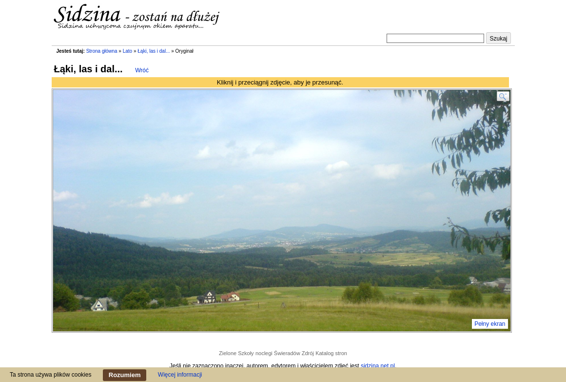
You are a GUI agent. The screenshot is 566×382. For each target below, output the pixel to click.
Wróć (142, 70)
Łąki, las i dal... (153, 51)
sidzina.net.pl (378, 365)
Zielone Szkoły (236, 353)
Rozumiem (125, 375)
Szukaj (498, 38)
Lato (127, 51)
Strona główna (101, 51)
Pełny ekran (489, 323)
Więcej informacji (180, 374)
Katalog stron (331, 353)
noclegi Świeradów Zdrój (284, 353)
